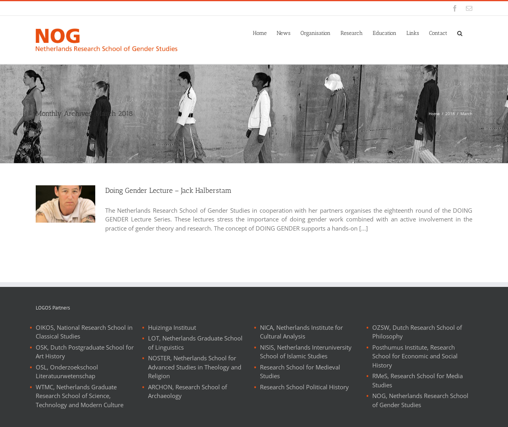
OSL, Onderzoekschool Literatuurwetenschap (67, 371)
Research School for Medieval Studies (300, 371)
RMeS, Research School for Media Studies (417, 380)
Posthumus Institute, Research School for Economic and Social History (415, 356)
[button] (459, 32)
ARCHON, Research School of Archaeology (187, 391)
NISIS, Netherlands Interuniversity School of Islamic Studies (306, 351)
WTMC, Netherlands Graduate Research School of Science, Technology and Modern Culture (79, 396)
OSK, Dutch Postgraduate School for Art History (85, 351)
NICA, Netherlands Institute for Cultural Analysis (301, 331)
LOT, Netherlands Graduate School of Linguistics (195, 342)
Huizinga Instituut (172, 327)
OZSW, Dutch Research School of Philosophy (417, 331)
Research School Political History (304, 387)
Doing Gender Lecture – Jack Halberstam (168, 190)
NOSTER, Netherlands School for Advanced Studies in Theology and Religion (194, 367)
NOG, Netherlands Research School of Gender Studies (420, 400)
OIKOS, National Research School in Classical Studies (84, 331)
